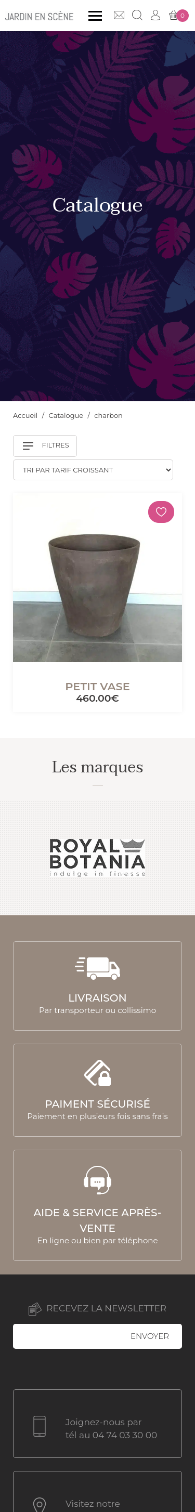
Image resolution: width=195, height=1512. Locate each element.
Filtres (46, 446)
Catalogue (67, 415)
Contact (119, 15)
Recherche (137, 15)
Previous (19, 858)
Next (175, 858)
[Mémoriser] (161, 512)
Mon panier (178, 15)
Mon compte (155, 15)
